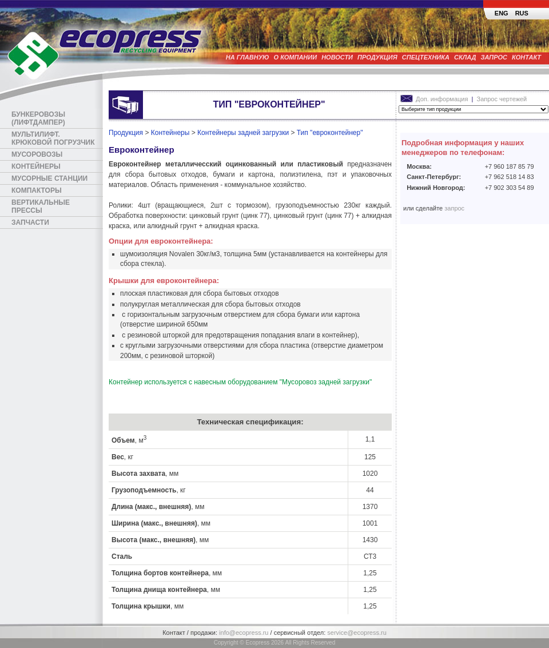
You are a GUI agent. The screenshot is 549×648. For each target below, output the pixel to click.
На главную (247, 57)
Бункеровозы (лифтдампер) (38, 118)
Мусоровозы (36, 154)
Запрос (494, 57)
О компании (295, 57)
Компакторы (36, 190)
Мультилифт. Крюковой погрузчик (53, 138)
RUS (521, 13)
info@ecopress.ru (243, 632)
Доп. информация (435, 99)
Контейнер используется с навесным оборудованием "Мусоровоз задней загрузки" (240, 382)
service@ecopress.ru (356, 632)
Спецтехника (425, 57)
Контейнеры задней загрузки (243, 133)
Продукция (377, 57)
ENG (501, 13)
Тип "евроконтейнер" (330, 133)
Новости (337, 57)
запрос (454, 208)
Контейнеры (36, 166)
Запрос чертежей (502, 99)
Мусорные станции (49, 178)
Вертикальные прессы (40, 206)
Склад (465, 57)
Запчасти (30, 222)
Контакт (526, 57)
